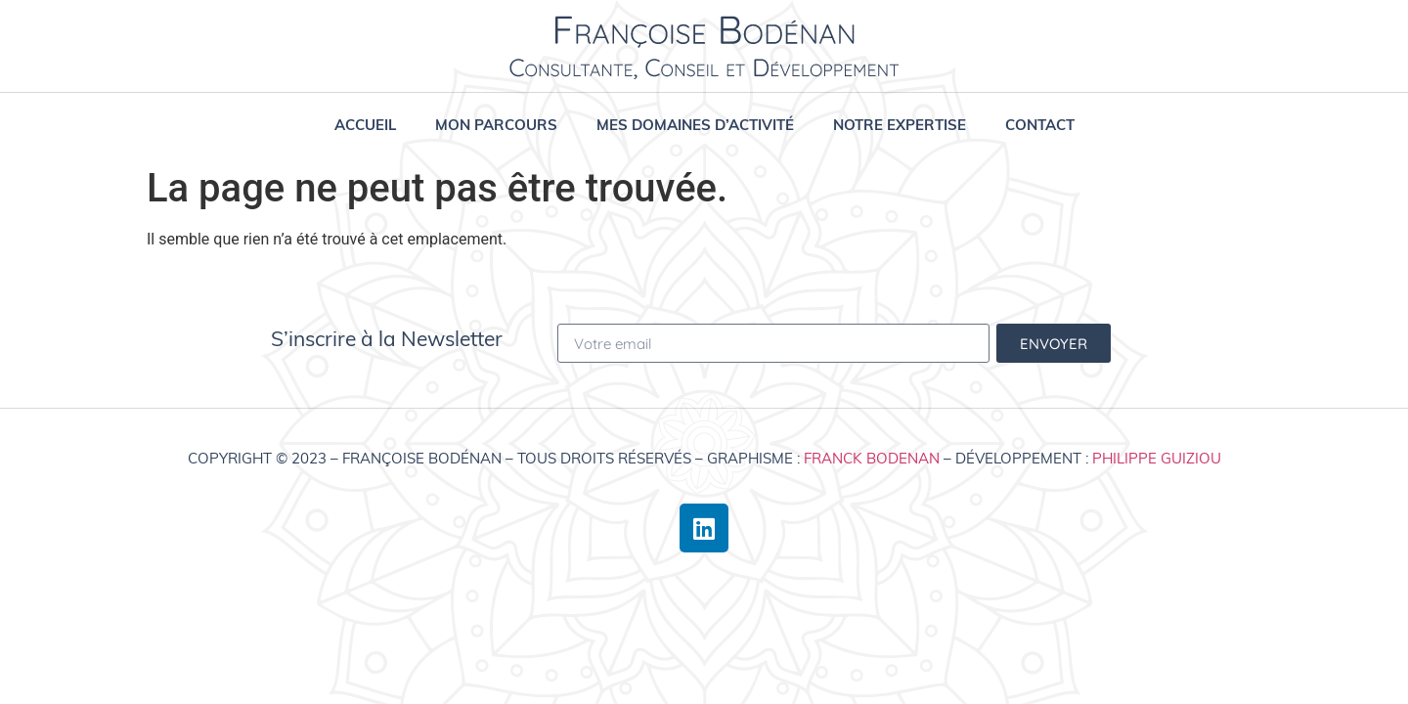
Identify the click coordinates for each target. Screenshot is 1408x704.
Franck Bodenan (872, 458)
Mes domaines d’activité (695, 124)
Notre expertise (899, 124)
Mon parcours (496, 124)
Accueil (365, 124)
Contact (1040, 124)
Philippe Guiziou (1156, 458)
